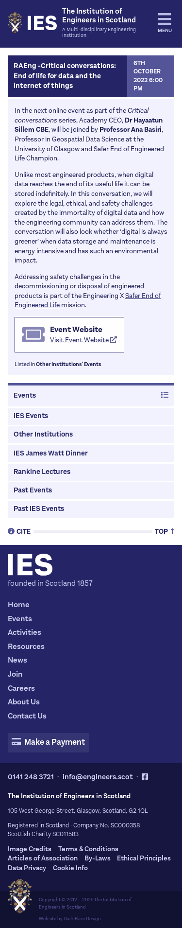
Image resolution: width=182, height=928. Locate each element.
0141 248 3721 (31, 777)
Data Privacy (27, 868)
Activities (24, 632)
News (17, 660)
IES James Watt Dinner (51, 453)
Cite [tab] (19, 531)
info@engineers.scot (98, 777)
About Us (24, 702)
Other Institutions (43, 434)
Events (91, 395)
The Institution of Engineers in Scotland (85, 903)
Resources (26, 646)
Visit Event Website (83, 340)
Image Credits (29, 849)
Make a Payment (48, 742)
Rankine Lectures (42, 471)
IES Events (31, 415)
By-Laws (97, 858)
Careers (21, 688)
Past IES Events (39, 508)
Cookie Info (70, 868)
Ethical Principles (144, 858)
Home (19, 604)
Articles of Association (43, 858)
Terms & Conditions (88, 849)
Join (15, 674)
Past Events (33, 490)
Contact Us (27, 716)
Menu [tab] (165, 23)
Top (164, 531)
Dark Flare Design (82, 918)
